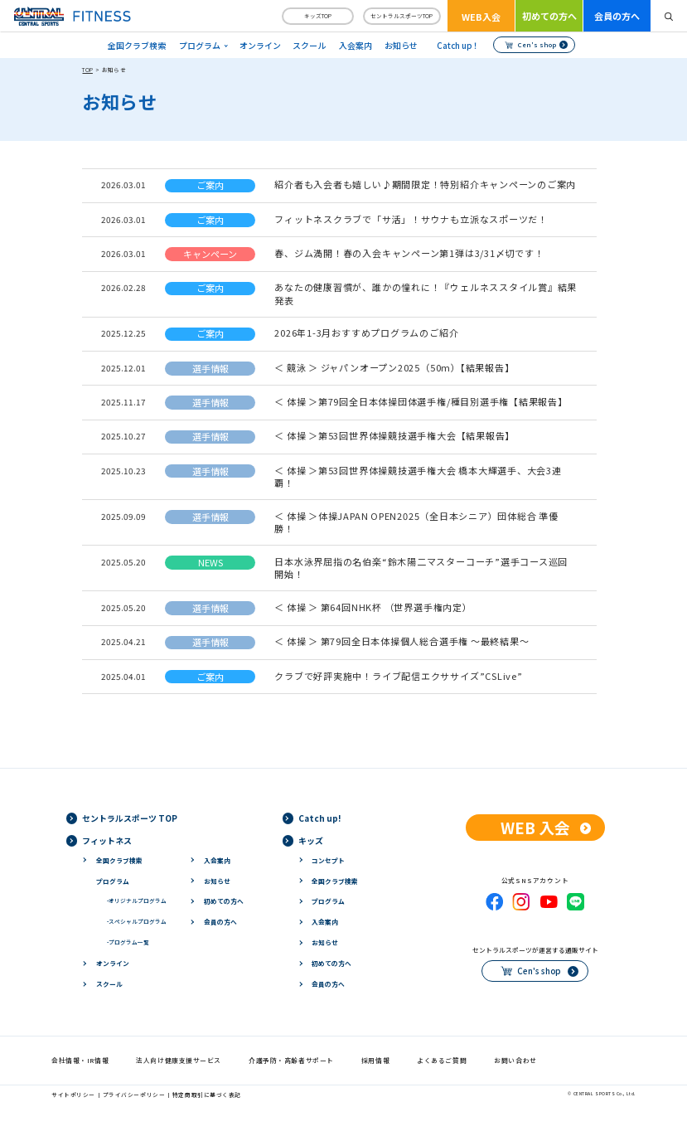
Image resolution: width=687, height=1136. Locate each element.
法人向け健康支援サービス (178, 1060)
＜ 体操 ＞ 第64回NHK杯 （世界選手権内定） (373, 607)
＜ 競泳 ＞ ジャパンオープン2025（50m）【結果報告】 (394, 367)
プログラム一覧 (128, 942)
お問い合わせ (515, 1060)
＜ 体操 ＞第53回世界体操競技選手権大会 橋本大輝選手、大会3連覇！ (418, 476)
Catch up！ (458, 45)
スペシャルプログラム (137, 921)
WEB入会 (481, 16)
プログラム (112, 881)
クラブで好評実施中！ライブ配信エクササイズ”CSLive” (398, 675)
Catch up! (319, 818)
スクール (309, 45)
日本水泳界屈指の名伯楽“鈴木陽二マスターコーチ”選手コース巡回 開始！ (421, 567)
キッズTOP (317, 16)
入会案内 (355, 45)
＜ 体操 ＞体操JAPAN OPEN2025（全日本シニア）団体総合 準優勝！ (416, 522)
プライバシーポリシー (134, 1094)
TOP (87, 70)
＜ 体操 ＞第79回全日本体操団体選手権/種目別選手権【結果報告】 (421, 401)
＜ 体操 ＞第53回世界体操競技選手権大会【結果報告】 (394, 435)
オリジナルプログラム (137, 900)
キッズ (310, 840)
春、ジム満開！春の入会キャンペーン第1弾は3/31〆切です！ (409, 253)
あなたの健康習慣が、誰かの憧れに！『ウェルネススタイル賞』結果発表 (425, 293)
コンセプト (328, 860)
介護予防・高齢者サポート (291, 1060)
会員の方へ (617, 15)
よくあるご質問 (442, 1060)
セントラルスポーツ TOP (129, 818)
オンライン (260, 45)
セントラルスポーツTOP (401, 16)
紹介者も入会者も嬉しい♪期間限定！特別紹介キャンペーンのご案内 (425, 184)
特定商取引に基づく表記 (206, 1094)
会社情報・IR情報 (80, 1060)
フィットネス (107, 840)
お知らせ (401, 45)
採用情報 (375, 1060)
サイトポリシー (73, 1094)
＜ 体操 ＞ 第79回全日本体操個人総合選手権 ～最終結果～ (401, 641)
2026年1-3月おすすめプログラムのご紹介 (366, 332)
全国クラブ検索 (137, 45)
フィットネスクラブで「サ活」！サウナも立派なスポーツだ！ (411, 219)
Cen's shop (537, 44)
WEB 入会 (535, 827)
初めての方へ (549, 15)
